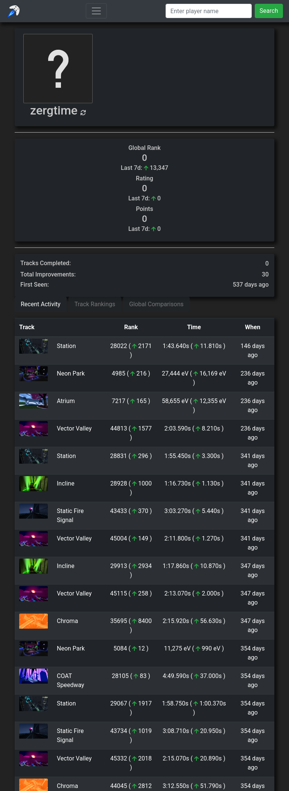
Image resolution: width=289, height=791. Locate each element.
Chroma (67, 621)
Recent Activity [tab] (41, 304)
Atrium (66, 401)
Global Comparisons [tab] (156, 304)
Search (269, 10)
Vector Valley (74, 428)
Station (66, 346)
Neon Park (71, 373)
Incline (66, 483)
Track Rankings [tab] (95, 304)
